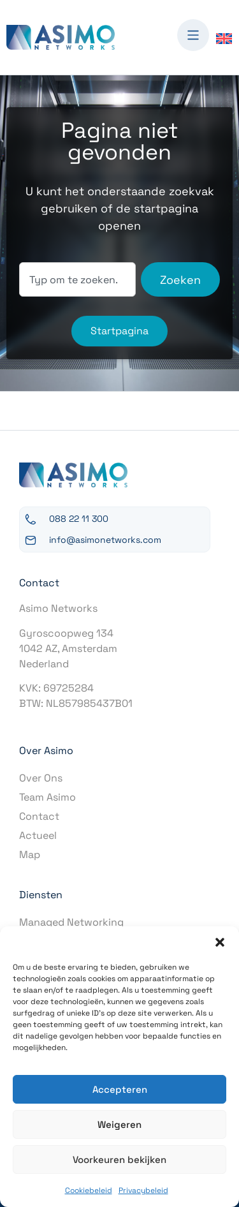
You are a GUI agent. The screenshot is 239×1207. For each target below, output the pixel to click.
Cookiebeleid (88, 1190)
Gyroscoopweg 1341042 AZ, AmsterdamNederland (68, 648)
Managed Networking (71, 922)
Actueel (38, 835)
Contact (39, 816)
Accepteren (119, 1089)
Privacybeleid (143, 1190)
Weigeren (119, 1124)
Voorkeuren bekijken (119, 1159)
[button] (220, 942)
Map (29, 854)
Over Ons (40, 778)
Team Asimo (47, 797)
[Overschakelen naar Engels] (224, 38)
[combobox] (77, 279)
